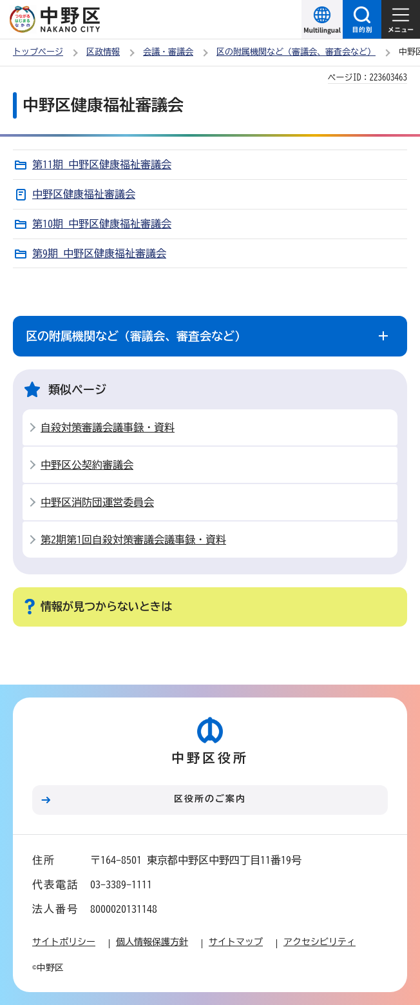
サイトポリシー (63, 941)
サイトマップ (236, 941)
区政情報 (103, 52)
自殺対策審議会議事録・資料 (108, 427)
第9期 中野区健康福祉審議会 (99, 253)
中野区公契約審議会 (87, 465)
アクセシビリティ (319, 941)
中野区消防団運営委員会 (97, 502)
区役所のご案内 (210, 798)
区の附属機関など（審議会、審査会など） (296, 52)
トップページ (38, 52)
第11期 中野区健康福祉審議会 (101, 164)
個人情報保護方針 (152, 941)
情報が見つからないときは (106, 606)
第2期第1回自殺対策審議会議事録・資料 (133, 539)
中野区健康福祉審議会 (83, 194)
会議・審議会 (168, 52)
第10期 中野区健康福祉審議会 (101, 224)
